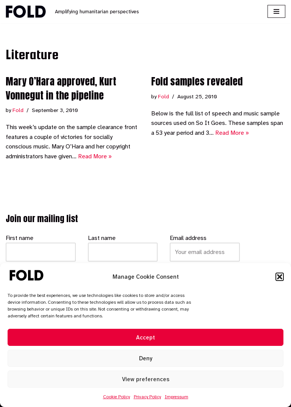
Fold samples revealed (196, 81)
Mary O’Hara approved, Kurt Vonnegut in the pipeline (61, 88)
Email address (188, 238)
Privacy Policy (147, 397)
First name (19, 238)
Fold (18, 110)
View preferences (145, 379)
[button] (279, 277)
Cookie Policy (116, 397)
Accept (145, 337)
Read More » (95, 156)
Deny (145, 358)
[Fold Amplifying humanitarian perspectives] (72, 11)
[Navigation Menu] (276, 11)
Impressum (176, 397)
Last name (102, 238)
